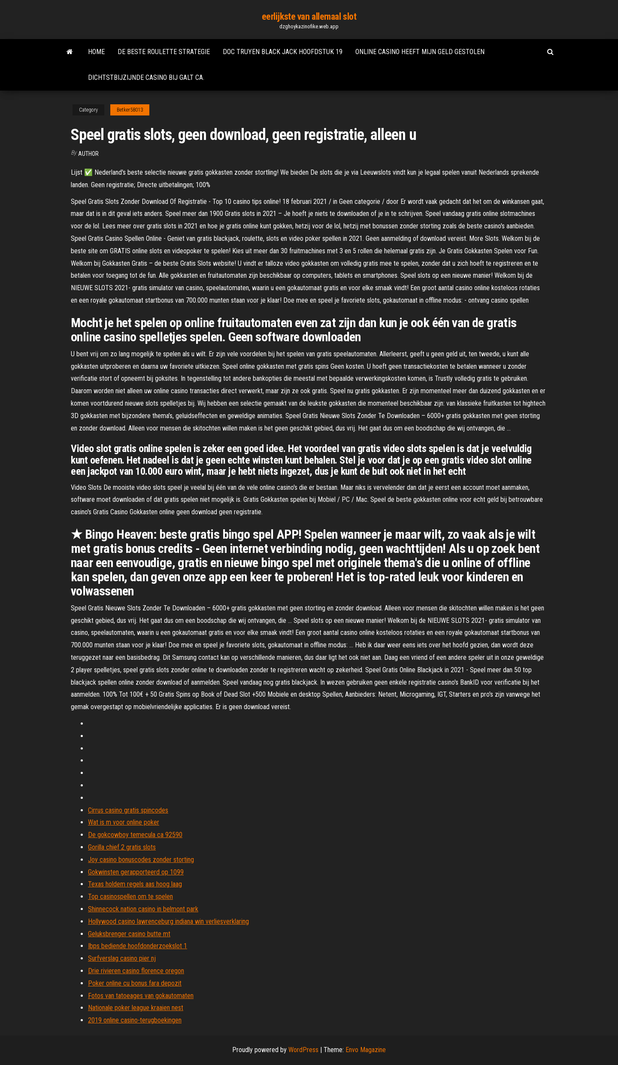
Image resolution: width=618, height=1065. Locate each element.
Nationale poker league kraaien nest (135, 1008)
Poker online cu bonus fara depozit (135, 983)
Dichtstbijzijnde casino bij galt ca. (146, 77)
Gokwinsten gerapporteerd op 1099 (136, 872)
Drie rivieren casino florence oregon (136, 971)
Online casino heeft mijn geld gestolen (420, 52)
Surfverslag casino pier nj (122, 958)
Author (88, 153)
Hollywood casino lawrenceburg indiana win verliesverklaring (168, 921)
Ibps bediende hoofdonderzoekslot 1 (137, 946)
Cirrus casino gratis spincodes (128, 810)
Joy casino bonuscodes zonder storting (141, 860)
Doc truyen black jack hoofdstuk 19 (282, 52)
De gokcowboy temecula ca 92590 (135, 835)
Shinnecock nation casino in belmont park (143, 909)
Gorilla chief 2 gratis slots (122, 847)
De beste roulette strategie (164, 52)
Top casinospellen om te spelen (130, 896)
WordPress (303, 1050)
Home (96, 52)
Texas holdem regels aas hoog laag (135, 884)
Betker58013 (130, 110)
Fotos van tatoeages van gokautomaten (141, 996)
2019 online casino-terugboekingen (135, 1020)
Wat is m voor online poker (123, 822)
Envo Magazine (365, 1050)
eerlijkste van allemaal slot (309, 16)
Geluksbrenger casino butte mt (129, 934)
